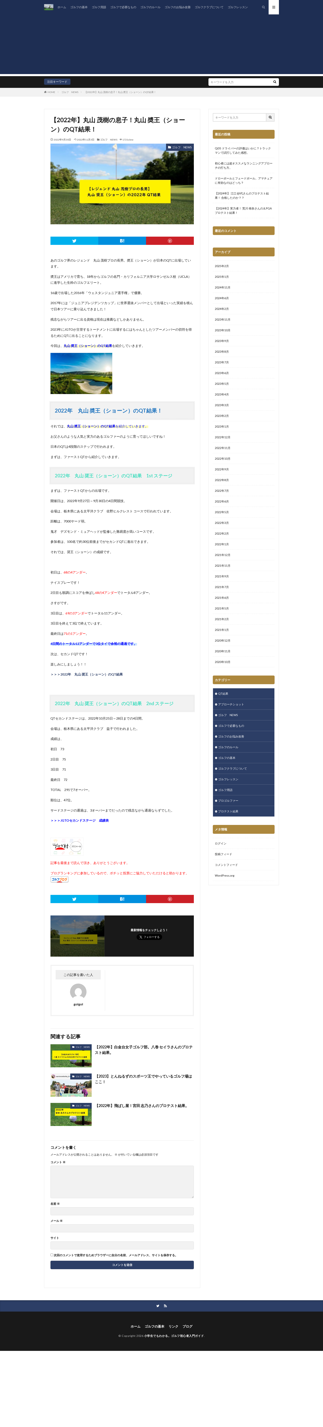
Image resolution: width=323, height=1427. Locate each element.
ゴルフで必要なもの (123, 7)
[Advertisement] (161, 45)
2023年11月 (223, 319)
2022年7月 (222, 490)
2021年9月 (222, 576)
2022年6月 (222, 501)
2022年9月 (222, 469)
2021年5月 (222, 608)
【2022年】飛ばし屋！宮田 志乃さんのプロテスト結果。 (142, 1105)
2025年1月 (222, 276)
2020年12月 (223, 640)
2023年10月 (223, 330)
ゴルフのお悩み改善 (178, 7)
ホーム (61, 7)
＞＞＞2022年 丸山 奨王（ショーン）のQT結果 (86, 674)
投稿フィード (223, 854)
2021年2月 (222, 619)
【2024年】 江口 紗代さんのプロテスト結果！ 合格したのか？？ (242, 195)
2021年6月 (222, 597)
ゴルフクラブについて (209, 7)
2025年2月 (222, 266)
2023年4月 (222, 394)
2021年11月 (223, 565)
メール (56, 1220)
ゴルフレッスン (238, 7)
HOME (51, 92)
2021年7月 (222, 587)
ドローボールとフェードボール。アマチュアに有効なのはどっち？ (244, 180)
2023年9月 (222, 341)
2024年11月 (223, 287)
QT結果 (223, 693)
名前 (55, 1203)
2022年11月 (223, 448)
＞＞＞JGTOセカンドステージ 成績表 (79, 820)
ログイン (220, 843)
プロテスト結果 (228, 811)
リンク (173, 1326)
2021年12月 (223, 555)
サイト (54, 1237)
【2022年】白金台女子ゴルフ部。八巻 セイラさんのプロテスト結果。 (144, 1050)
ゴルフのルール (150, 7)
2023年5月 (222, 383)
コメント (58, 1162)
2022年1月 (222, 544)
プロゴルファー (228, 800)
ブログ (187, 1326)
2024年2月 (222, 309)
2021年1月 (222, 630)
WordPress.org (224, 875)
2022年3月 (222, 523)
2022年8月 (222, 480)
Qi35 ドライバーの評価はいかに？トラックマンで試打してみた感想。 (243, 150)
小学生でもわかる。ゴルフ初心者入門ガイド (174, 1335)
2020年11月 (223, 651)
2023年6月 (222, 373)
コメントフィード (226, 864)
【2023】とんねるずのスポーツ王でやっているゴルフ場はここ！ (143, 1079)
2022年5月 (222, 512)
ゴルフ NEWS (69, 92)
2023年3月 (222, 405)
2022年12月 (223, 437)
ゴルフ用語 (99, 7)
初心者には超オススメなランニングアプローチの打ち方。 (244, 165)
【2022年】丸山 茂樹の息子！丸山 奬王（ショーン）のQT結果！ (120, 92)
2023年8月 (222, 351)
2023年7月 (222, 362)
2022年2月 (222, 533)
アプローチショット (231, 704)
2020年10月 (223, 662)
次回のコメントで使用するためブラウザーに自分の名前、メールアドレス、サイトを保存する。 (116, 1255)
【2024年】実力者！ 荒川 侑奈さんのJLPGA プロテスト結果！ (243, 210)
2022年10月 (223, 458)
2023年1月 (222, 426)
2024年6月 (222, 298)
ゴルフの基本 (79, 7)
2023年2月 (222, 416)
